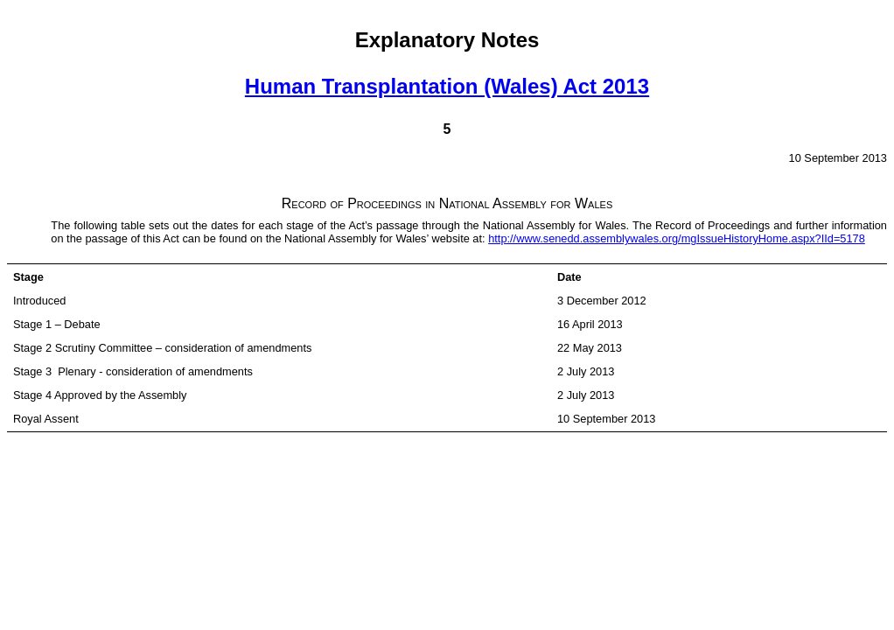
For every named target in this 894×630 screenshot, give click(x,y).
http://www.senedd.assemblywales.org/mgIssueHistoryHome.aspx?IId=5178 (676, 238)
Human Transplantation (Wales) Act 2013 (447, 86)
